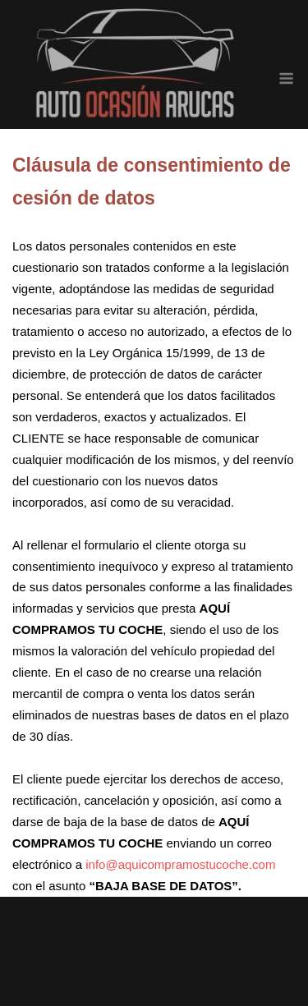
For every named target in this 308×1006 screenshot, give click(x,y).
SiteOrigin (177, 945)
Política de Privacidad (222, 926)
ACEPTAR (153, 976)
